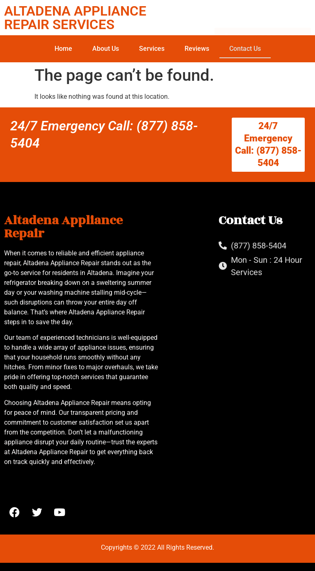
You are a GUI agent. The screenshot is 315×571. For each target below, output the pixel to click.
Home (63, 48)
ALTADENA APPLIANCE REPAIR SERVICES (75, 17)
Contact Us (245, 48)
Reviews (197, 48)
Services (151, 48)
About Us (105, 48)
